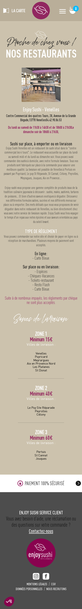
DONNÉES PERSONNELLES (29, 589)
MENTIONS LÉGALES (37, 584)
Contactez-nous (41, 531)
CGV (53, 584)
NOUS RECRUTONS (56, 589)
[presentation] (78, 483)
